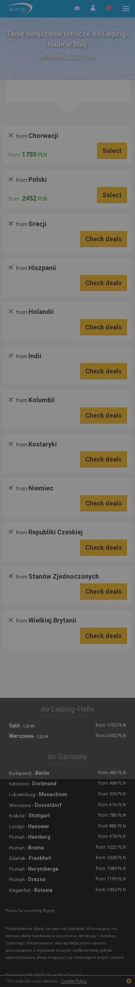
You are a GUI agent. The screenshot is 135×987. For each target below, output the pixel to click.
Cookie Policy (74, 981)
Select (112, 150)
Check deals (103, 239)
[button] (92, 8)
